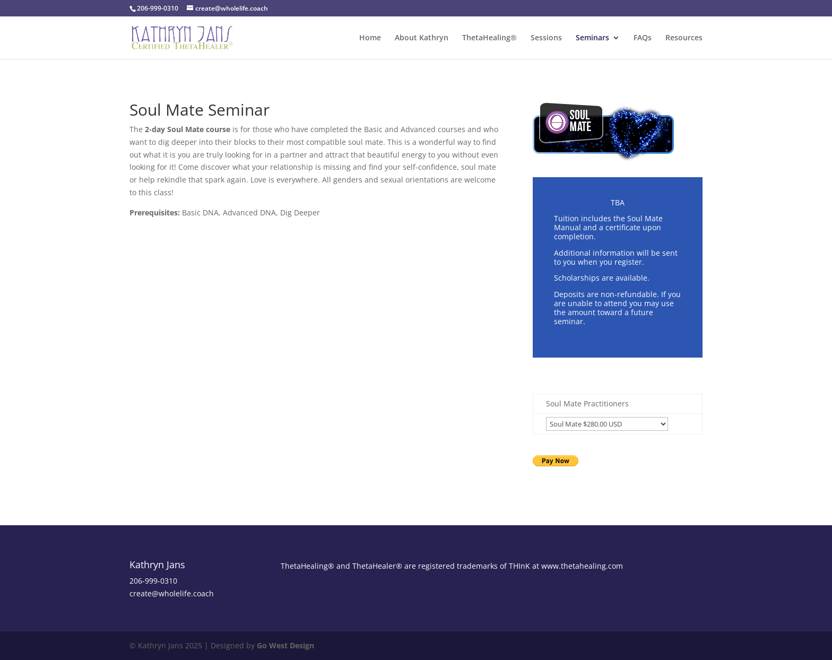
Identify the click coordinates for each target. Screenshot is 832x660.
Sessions (546, 38)
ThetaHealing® (489, 38)
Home (370, 38)
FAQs (643, 38)
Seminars (592, 38)
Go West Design (285, 645)
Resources (684, 38)
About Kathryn (421, 38)
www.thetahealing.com (582, 566)
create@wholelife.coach (171, 593)
